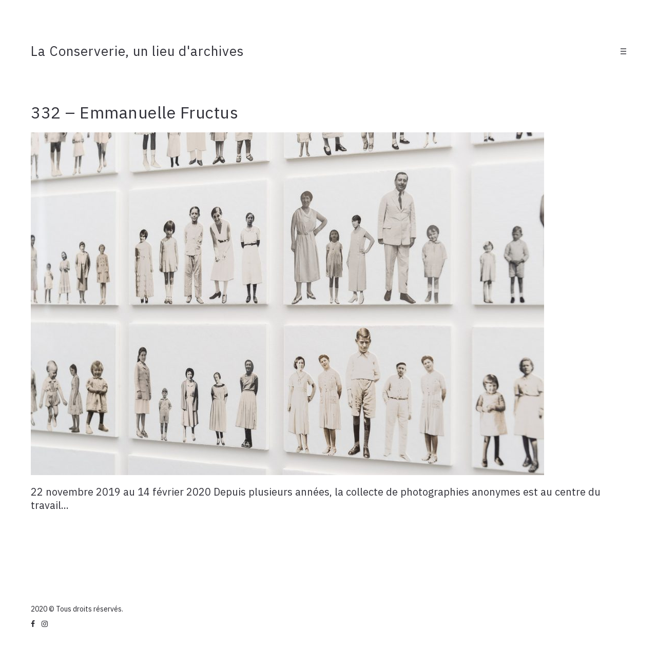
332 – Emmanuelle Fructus (134, 112)
